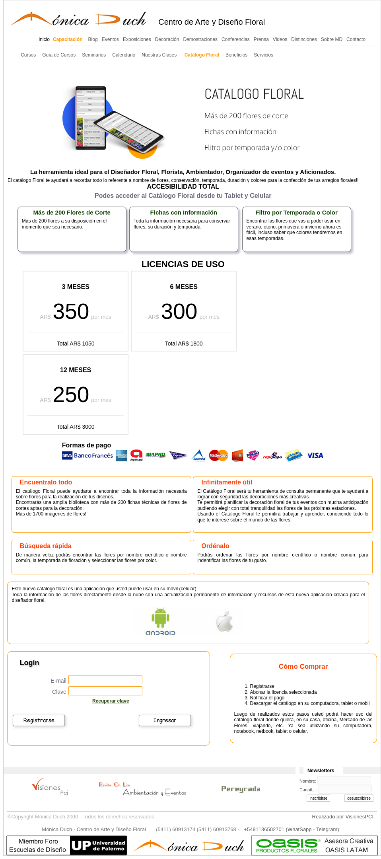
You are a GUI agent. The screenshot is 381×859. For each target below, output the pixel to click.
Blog (93, 39)
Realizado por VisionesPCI (342, 817)
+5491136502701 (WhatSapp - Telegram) (291, 829)
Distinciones (304, 39)
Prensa (261, 39)
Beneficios (236, 55)
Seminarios (94, 55)
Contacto (355, 39)
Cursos (28, 55)
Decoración (167, 39)
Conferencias (236, 39)
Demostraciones (200, 39)
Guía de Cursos (59, 55)
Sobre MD (331, 39)
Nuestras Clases (159, 55)
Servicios (263, 55)
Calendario (123, 55)
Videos (280, 39)
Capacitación (68, 39)
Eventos (110, 39)
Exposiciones (137, 39)
